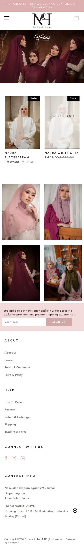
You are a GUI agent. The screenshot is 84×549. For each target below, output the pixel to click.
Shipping (10, 424)
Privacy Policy (13, 375)
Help (9, 390)
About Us (10, 353)
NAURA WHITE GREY (62, 153)
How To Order (13, 402)
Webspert (13, 543)
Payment (10, 410)
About (11, 340)
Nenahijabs (33, 539)
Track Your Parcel (15, 432)
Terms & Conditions (17, 367)
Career (9, 360)
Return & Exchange (17, 417)
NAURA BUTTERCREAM (17, 155)
